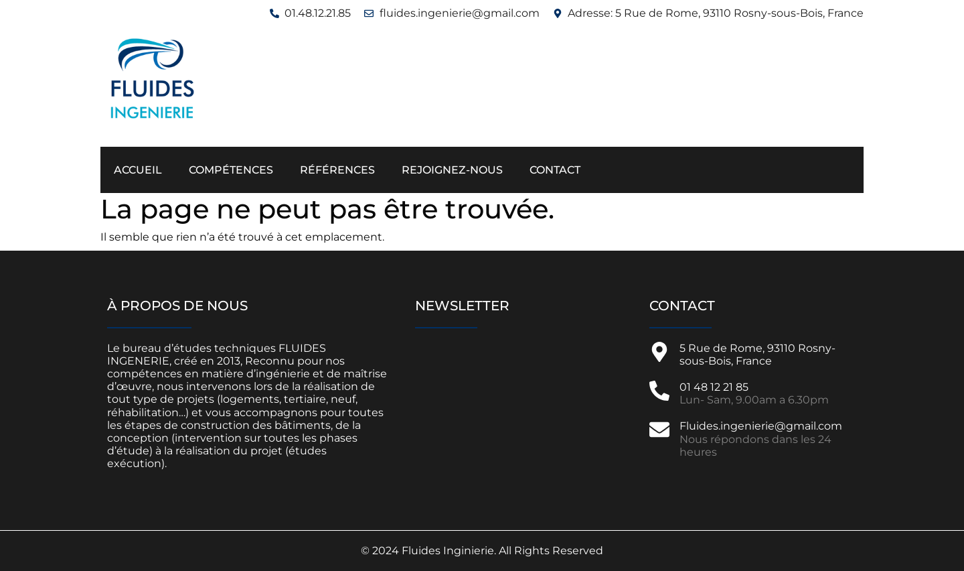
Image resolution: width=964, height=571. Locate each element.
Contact (555, 170)
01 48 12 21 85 (713, 387)
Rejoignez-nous (452, 170)
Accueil (138, 170)
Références (337, 170)
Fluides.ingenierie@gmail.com (760, 426)
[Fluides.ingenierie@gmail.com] (659, 430)
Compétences (231, 170)
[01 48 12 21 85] (659, 391)
